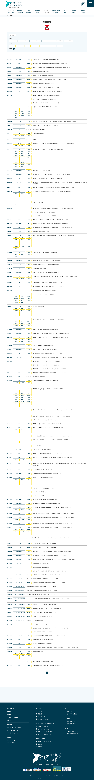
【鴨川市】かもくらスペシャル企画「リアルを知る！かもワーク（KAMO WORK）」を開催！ (54, 513)
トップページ (10, 708)
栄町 (16, 153)
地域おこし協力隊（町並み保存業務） (41, 563)
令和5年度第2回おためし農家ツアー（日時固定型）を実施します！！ (49, 666)
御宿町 (29, 278)
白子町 (29, 195)
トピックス (26, 40)
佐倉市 (16, 237)
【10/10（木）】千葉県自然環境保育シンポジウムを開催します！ (48, 454)
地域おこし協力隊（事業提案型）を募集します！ (44, 75)
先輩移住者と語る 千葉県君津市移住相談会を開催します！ (46, 543)
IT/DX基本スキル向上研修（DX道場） (35, 620)
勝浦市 (29, 67)
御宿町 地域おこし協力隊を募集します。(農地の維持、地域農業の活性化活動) (51, 333)
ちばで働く (38, 40)
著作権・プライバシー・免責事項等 (49, 776)
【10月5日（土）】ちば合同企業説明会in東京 (43, 477)
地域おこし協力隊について (45, 741)
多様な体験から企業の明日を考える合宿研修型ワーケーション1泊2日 (49, 582)
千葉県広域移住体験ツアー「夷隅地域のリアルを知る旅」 (46, 380)
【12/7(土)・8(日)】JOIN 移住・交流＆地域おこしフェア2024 (47, 424)
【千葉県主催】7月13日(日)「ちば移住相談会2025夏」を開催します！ (49, 319)
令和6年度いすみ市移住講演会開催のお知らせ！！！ (45, 488)
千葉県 (29, 145)
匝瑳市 (29, 109)
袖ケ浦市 (22, 534)
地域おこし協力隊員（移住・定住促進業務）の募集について (46, 272)
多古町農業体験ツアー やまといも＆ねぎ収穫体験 (44, 216)
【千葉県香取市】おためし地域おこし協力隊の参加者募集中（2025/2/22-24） (51, 369)
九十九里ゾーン (43, 45)
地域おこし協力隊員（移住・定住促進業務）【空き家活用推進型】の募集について (51, 67)
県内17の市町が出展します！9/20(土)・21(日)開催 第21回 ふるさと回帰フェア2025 (53, 235)
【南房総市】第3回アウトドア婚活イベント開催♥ (44, 547)
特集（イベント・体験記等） (45, 731)
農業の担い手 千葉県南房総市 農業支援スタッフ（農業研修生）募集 (49, 571)
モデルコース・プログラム (45, 729)
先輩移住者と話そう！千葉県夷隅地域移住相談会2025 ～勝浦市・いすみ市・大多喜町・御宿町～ (55, 276)
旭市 (22, 109)
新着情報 (9, 714)
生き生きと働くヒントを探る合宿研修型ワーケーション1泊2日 (41, 586)
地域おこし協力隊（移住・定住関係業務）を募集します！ (46, 290)
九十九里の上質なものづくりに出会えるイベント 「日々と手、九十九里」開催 (52, 191)
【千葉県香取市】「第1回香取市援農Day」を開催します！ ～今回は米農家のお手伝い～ (53, 227)
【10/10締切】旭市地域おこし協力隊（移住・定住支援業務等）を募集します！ (51, 223)
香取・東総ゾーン (35, 45)
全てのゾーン (12, 45)
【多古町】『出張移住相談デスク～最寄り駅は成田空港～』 (46, 264)
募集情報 (40, 747)
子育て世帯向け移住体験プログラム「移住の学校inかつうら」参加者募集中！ (51, 373)
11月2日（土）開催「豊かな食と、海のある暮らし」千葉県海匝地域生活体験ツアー (52, 440)
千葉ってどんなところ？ (14, 728)
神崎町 (16, 254)
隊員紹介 (40, 744)
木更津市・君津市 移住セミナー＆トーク (42, 202)
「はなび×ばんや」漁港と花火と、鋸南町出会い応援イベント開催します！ (50, 282)
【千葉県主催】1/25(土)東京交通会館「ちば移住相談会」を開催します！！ (50, 389)
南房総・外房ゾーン (52, 45)
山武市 (16, 113)
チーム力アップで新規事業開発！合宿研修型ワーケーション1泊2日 (42, 579)
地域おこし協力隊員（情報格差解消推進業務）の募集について (47, 329)
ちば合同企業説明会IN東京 (39, 306)
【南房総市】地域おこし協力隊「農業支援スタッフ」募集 (46, 87)
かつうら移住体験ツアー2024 (39, 446)
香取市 (29, 99)
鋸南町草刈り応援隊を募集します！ (41, 71)
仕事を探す (41, 714)
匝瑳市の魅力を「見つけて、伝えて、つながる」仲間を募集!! (47, 260)
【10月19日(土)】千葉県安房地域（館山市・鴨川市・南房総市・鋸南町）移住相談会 (52, 457)
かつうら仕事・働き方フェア (39, 268)
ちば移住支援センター (73, 731)
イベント (20, 40)
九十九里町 (22, 113)
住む (65, 40)
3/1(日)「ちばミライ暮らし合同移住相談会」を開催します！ (47, 107)
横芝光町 (28, 157)
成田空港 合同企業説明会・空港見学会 (35, 129)
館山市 (29, 102)
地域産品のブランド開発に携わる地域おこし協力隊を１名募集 (47, 575)
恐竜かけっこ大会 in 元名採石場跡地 (41, 231)
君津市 (16, 117)
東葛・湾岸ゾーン (20, 45)
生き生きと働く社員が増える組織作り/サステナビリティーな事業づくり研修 (50, 628)
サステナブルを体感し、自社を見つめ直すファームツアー (46, 612)
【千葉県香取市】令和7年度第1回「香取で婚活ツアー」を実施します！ (49, 286)
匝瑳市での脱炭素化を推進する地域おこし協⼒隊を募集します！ (47, 473)
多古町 (29, 95)
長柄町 (16, 198)
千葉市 (16, 151)
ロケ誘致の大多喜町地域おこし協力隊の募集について (45, 500)
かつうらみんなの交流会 (38, 496)
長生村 (22, 160)
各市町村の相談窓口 (72, 734)
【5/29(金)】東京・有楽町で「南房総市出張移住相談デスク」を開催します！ (50, 63)
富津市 (29, 115)
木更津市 (22, 164)
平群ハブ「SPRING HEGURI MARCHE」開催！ (43, 662)
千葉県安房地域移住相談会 (39, 133)
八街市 (29, 151)
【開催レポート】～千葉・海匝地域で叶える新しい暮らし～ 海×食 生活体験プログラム (53, 143)
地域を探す (9, 737)
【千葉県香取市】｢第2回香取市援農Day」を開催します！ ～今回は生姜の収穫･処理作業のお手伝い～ (56, 208)
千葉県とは (9, 725)
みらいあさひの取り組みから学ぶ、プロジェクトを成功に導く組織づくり (50, 636)
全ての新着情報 (12, 35)
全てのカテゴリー (13, 40)
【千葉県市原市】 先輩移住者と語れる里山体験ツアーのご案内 (47, 353)
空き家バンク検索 (72, 714)
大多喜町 (28, 83)
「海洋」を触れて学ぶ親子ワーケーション (42, 616)
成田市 (22, 151)
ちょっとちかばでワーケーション (48, 40)
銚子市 (16, 109)
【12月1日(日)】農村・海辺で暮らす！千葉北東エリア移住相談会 (48, 427)
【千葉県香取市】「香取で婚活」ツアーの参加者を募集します (47, 365)
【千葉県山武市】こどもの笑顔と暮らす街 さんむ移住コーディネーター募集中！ (52, 174)
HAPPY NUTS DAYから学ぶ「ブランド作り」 (43, 632)
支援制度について (72, 721)
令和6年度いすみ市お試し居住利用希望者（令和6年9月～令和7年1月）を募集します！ (53, 523)
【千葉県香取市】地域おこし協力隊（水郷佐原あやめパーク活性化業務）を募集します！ (53, 357)
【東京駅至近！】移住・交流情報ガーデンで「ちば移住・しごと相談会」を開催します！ (53, 527)
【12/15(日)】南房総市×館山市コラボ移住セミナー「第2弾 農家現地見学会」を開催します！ (54, 410)
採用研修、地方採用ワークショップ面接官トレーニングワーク (41, 594)
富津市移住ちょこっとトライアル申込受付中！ (43, 639)
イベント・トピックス (12, 717)
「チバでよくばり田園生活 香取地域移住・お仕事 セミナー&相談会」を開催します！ (52, 507)
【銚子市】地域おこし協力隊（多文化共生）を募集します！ (46, 349)
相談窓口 (67, 728)
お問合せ (63, 776)
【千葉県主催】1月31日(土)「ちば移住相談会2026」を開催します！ (48, 149)
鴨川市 (16, 135)
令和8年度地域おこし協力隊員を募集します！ (43, 170)
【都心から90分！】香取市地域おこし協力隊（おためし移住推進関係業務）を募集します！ (54, 559)
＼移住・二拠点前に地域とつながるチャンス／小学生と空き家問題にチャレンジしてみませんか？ (55, 647)
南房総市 (28, 63)
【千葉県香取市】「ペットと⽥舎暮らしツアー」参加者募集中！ (47, 361)
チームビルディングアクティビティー (41, 624)
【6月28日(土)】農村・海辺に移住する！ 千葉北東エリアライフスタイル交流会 (51, 337)
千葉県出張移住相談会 (38, 651)
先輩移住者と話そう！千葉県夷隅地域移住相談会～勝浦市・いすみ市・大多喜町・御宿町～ (54, 517)
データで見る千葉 (13, 730)
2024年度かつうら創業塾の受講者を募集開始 (43, 492)
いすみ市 (22, 115)
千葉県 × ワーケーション (44, 726)
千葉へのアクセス (13, 733)
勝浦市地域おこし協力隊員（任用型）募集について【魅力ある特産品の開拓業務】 (52, 416)
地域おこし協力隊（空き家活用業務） (41, 567)
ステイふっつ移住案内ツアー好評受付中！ (42, 643)
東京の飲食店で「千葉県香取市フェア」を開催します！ (45, 99)
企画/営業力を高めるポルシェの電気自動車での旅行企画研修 (47, 608)
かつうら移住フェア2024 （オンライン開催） (43, 470)
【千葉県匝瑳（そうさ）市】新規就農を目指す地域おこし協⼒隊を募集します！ (51, 555)
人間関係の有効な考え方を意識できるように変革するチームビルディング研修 (51, 598)
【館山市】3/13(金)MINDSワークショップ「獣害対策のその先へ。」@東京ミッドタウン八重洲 (54, 121)
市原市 (29, 353)
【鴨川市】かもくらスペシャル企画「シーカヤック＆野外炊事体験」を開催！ (51, 220)
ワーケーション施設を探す (45, 734)
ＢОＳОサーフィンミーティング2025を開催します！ (45, 294)
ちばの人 (32, 40)
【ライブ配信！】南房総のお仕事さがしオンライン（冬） (46, 103)
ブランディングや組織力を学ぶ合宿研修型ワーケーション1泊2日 (42, 590)
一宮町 (16, 160)
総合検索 (9, 711)
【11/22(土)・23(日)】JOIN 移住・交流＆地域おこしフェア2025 (47, 178)
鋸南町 (29, 59)
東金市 (22, 193)
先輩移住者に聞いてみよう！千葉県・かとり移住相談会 (45, 252)
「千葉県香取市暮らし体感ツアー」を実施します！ (44, 212)
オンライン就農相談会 (31, 139)
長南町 (29, 113)
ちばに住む (70, 711)
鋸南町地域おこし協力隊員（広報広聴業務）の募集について (46, 503)
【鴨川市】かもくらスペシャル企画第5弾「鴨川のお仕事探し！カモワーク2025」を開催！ (54, 187)
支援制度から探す (72, 724)
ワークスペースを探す (43, 719)
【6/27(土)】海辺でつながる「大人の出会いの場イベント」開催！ (48, 91)
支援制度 (70, 40)
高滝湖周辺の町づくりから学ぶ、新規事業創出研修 (44, 604)
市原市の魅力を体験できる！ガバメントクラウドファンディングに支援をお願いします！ (53, 436)
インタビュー (41, 716)
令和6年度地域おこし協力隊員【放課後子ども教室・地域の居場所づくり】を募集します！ (53, 551)
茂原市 (16, 193)
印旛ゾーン (27, 45)
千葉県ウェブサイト (33, 776)
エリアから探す (12, 740)
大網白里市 (16, 157)
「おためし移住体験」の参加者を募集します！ (43, 345)
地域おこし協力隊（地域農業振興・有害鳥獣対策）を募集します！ (48, 60)
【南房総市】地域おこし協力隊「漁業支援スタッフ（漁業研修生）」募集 (49, 79)
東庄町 (29, 111)
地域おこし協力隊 (59, 40)
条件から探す (11, 743)
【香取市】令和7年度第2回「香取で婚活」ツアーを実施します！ (48, 125)
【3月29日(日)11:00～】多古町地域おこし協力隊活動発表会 (46, 95)
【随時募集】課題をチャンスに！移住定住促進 (43, 83)
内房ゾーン (60, 45)
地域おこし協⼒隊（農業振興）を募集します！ (43, 450)
